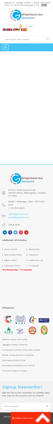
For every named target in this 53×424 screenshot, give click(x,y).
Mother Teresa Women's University (18, 355)
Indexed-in (33, 255)
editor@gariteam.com (18, 214)
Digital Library (10, 260)
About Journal (10, 249)
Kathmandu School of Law (14, 360)
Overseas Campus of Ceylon (14, 371)
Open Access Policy (13, 255)
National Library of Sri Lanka (14, 339)
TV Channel (34, 266)
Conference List (36, 260)
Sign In (31, 26)
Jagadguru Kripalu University (14, 345)
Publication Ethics (12, 266)
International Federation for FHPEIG (18, 366)
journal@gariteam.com (18, 217)
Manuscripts (34, 249)
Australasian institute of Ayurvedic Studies (21, 350)
